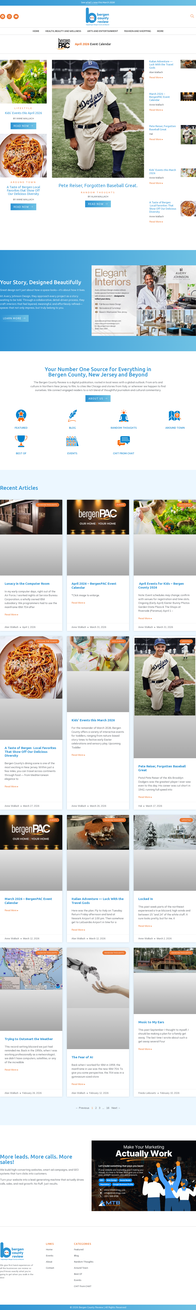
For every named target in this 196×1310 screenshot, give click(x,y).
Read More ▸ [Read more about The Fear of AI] (78, 1084)
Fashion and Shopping (137, 31)
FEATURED (21, 427)
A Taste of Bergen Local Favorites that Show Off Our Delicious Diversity (23, 190)
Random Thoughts (83, 1261)
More (160, 31)
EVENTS (72, 453)
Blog (76, 1255)
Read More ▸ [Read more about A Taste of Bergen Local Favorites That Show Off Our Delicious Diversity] (156, 221)
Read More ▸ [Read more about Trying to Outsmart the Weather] (11, 1069)
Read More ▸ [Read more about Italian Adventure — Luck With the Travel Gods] (156, 77)
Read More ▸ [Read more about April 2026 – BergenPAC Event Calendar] (78, 602)
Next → (116, 1107)
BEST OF (21, 453)
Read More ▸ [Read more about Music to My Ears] (145, 1049)
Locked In (145, 899)
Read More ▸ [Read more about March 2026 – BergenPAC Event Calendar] (156, 109)
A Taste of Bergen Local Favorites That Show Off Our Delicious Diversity (162, 207)
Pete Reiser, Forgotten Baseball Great (162, 128)
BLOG (72, 427)
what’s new (92, 2)
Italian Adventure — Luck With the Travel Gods (161, 64)
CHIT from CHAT (82, 1286)
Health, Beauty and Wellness (63, 31)
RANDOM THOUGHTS (124, 427)
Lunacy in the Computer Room (27, 583)
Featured (78, 1249)
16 (107, 1107)
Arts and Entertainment (102, 31)
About (49, 1261)
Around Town (81, 1268)
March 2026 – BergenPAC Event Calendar (159, 97)
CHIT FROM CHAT (123, 453)
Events (49, 1255)
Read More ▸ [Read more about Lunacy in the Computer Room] (11, 614)
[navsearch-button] (192, 16)
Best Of (78, 1274)
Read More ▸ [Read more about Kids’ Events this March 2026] (156, 183)
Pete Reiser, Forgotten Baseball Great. (98, 185)
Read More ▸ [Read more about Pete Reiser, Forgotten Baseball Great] (156, 139)
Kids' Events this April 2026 (23, 113)
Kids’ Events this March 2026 (93, 720)
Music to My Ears (151, 1022)
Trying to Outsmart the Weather (29, 1039)
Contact (50, 1268)
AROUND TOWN (175, 427)
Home (36, 31)
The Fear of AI (82, 1057)
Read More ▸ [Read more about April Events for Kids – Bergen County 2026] (145, 618)
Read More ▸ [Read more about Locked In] (145, 925)
